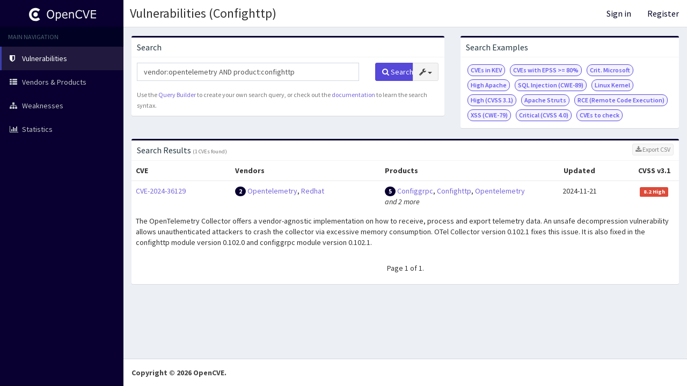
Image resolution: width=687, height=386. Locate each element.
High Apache (489, 85)
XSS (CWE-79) (489, 115)
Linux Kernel (612, 85)
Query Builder (177, 95)
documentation (353, 95)
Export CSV (652, 149)
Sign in (618, 13)
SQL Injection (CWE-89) (550, 85)
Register (663, 13)
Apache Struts (545, 100)
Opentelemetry (272, 191)
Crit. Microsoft (610, 70)
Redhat (312, 191)
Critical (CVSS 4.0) (543, 115)
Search (397, 72)
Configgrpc (415, 191)
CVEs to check (599, 115)
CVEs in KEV (486, 70)
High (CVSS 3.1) (492, 100)
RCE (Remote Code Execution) (621, 100)
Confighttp (454, 191)
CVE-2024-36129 (161, 191)
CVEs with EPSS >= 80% (546, 70)
